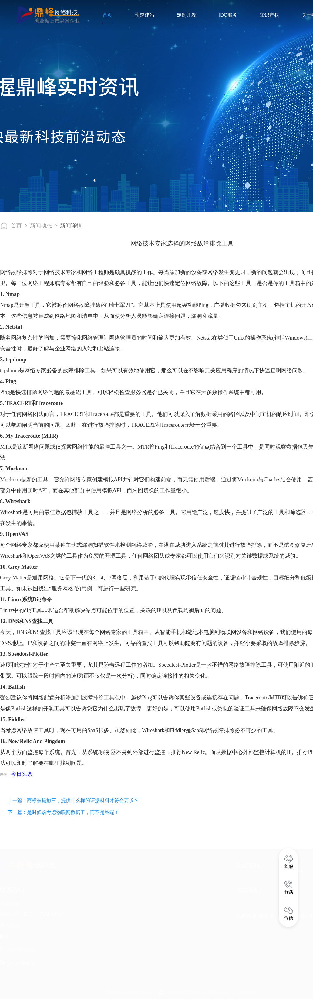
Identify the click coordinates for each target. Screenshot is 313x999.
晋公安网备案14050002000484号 (198, 990)
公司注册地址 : (19, 961)
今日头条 (22, 774)
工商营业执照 (245, 990)
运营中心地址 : (19, 948)
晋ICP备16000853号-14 (128, 990)
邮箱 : (6, 934)
